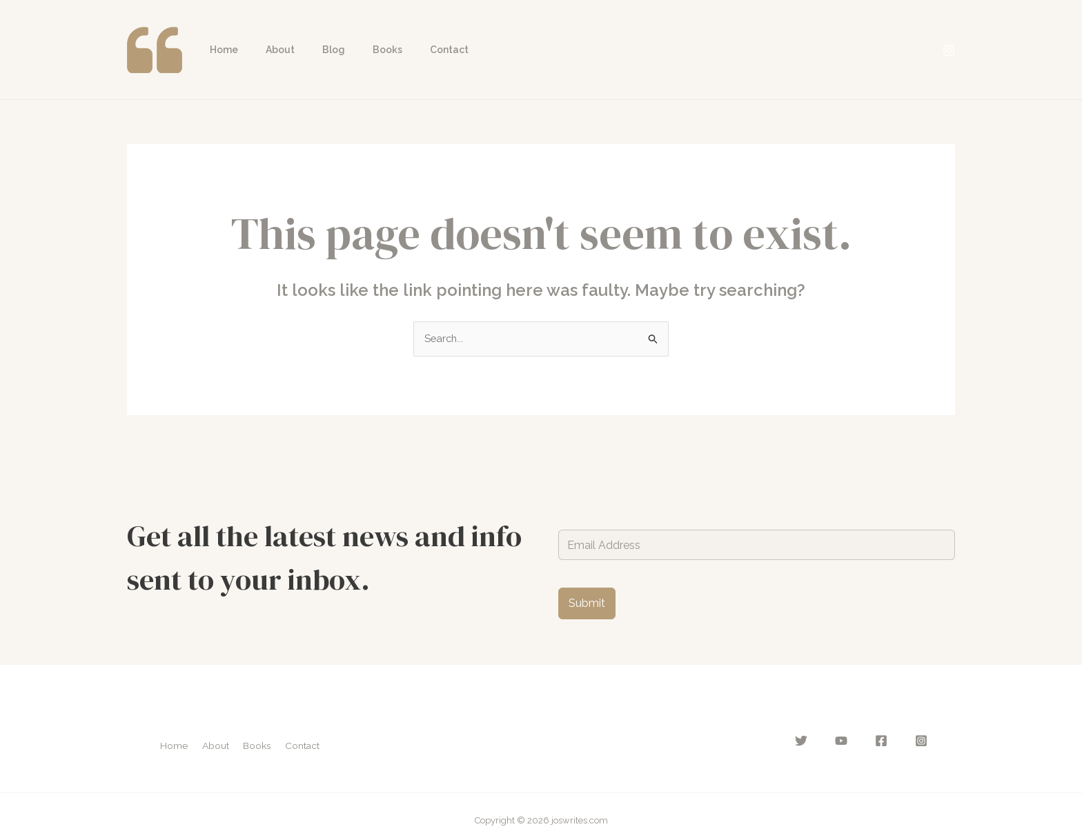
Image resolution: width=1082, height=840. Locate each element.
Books (358, 49)
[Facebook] (887, 742)
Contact (412, 49)
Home (220, 49)
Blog (313, 49)
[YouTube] (852, 742)
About (267, 49)
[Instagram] (949, 50)
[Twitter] (818, 742)
